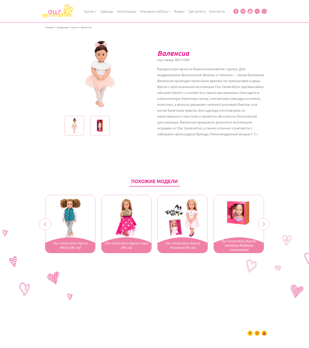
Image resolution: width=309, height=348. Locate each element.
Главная (49, 27)
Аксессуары (126, 11)
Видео (179, 11)
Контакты (217, 11)
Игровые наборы (154, 11)
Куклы (89, 11)
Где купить (197, 11)
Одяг (60, 317)
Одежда (106, 11)
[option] (99, 73)
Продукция (63, 27)
